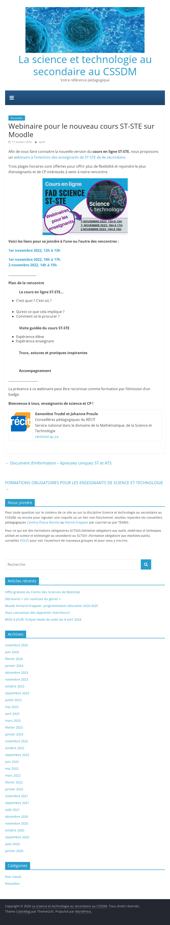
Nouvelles (17, 118)
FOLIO (24, 540)
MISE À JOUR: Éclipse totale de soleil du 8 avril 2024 (43, 619)
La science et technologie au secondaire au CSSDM (85, 65)
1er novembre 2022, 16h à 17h (34, 259)
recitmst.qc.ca (46, 436)
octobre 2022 (14, 748)
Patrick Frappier (76, 522)
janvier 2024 (14, 666)
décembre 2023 (16, 672)
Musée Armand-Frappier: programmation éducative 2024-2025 (51, 606)
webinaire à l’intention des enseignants (46, 157)
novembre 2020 (16, 823)
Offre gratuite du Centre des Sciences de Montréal (42, 592)
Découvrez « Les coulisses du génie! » (32, 599)
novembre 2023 (16, 679)
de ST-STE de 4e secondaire (102, 157)
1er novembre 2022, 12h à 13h (34, 250)
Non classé (13, 877)
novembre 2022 (16, 741)
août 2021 (12, 810)
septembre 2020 (17, 837)
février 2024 (14, 659)
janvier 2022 (14, 789)
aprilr (42, 142)
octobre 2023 (14, 686)
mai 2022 (12, 768)
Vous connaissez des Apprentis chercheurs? (37, 612)
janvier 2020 (14, 851)
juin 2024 (12, 652)
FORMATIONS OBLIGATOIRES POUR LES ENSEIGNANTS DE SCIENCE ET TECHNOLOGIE (84, 486)
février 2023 (14, 727)
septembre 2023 (17, 693)
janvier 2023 (14, 734)
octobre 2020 (14, 830)
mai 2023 (12, 707)
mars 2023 (13, 720)
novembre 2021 (16, 796)
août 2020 (12, 844)
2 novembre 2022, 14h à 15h (32, 265)
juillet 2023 (13, 700)
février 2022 (14, 782)
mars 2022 (13, 775)
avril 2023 (12, 714)
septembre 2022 (17, 755)
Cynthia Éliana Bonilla (43, 522)
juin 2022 (12, 762)
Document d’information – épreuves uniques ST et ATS (58, 463)
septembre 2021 (17, 803)
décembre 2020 (16, 816)
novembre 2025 (16, 645)
